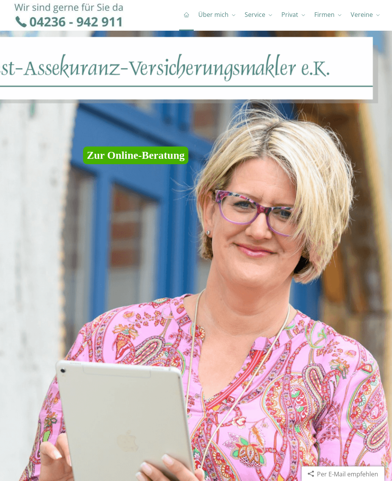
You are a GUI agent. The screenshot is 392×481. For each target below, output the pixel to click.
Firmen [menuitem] (324, 14)
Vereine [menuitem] (362, 14)
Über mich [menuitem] (213, 14)
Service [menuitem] (255, 14)
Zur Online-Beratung (136, 155)
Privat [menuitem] (289, 14)
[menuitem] (186, 15)
